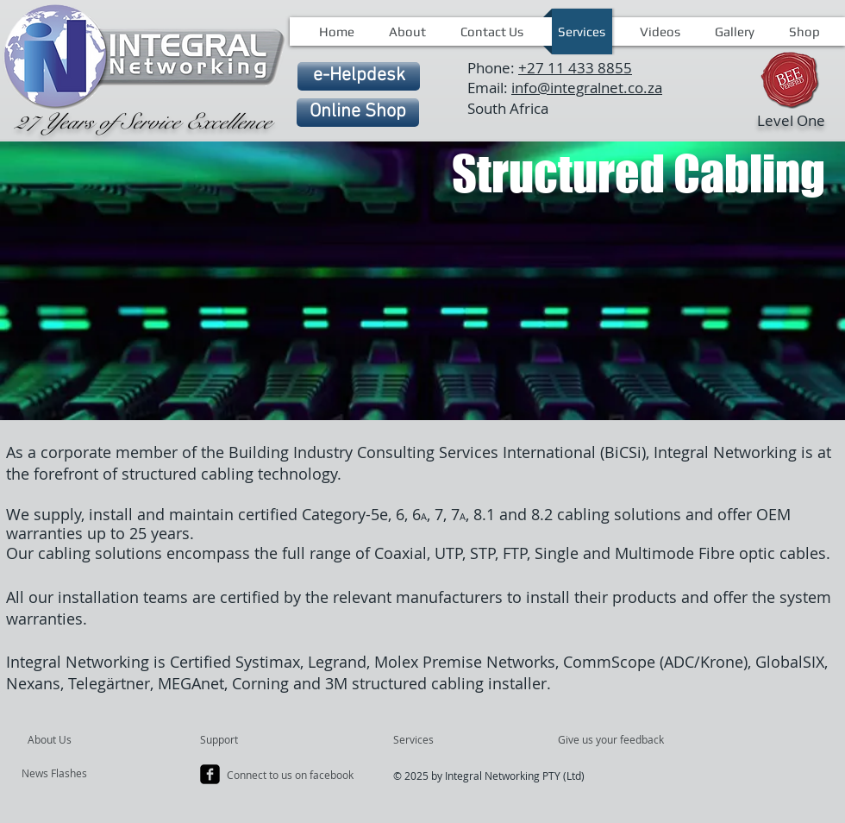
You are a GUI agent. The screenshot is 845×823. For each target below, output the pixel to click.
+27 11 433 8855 (575, 68)
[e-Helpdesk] (358, 76)
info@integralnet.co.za (586, 87)
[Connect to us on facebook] (291, 775)
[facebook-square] (210, 774)
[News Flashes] (71, 774)
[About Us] (94, 740)
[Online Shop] (358, 112)
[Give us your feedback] (620, 740)
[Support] (241, 740)
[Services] (442, 740)
